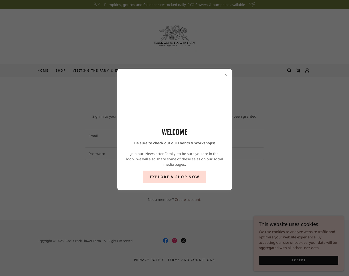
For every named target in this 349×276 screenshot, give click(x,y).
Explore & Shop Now (174, 176)
